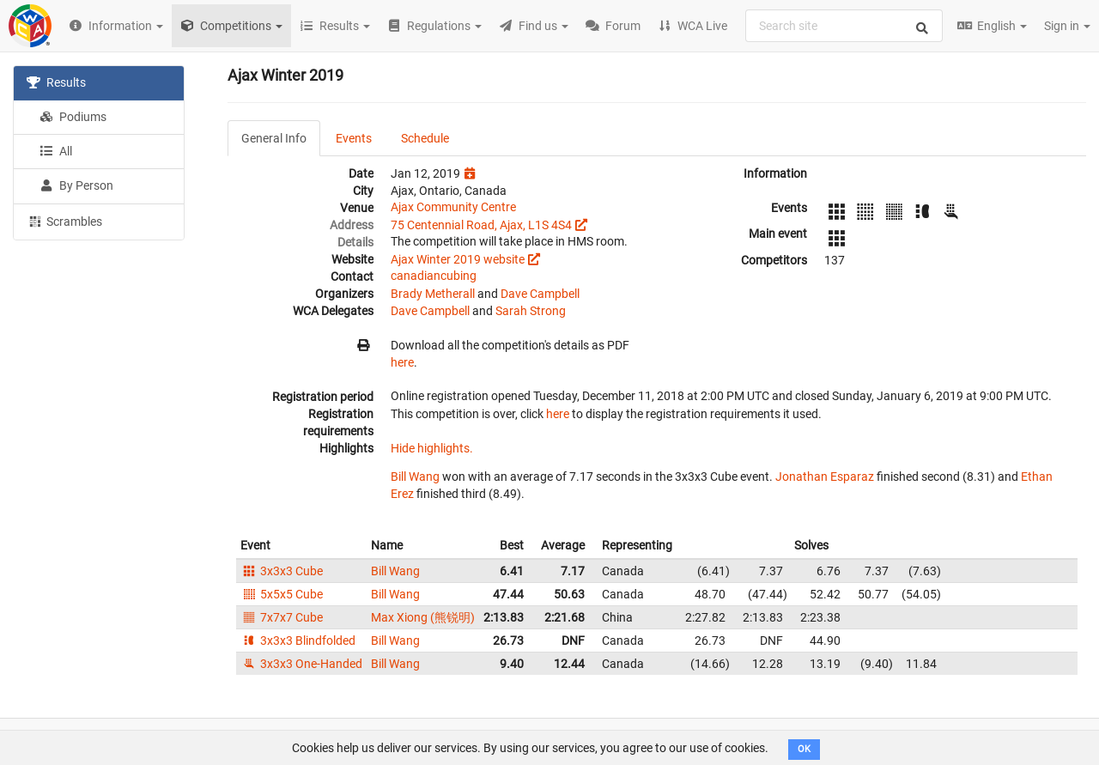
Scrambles (64, 220)
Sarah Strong (530, 311)
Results (56, 82)
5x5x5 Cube (281, 594)
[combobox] (844, 25)
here (402, 362)
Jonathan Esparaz (824, 476)
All (55, 151)
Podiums (72, 117)
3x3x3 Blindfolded (297, 640)
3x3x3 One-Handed (301, 664)
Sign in (1067, 26)
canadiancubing (434, 275)
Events (354, 138)
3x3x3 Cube (281, 571)
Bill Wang (415, 476)
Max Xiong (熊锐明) (423, 617)
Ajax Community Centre (453, 207)
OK (804, 749)
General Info (274, 138)
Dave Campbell (540, 294)
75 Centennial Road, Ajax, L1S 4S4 (481, 225)
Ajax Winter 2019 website (458, 259)
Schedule (425, 138)
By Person (76, 185)
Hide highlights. (432, 448)
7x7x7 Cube (281, 617)
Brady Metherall (433, 294)
